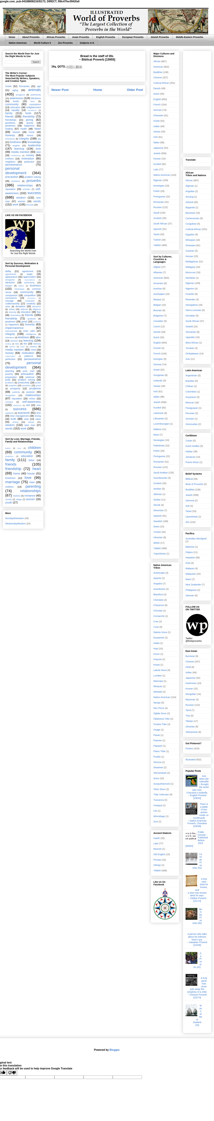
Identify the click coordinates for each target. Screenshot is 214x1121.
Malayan (190, 568)
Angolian (190, 191)
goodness (10, 123)
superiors (9, 413)
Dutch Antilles (193, 446)
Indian (156, 126)
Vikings (157, 865)
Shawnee (158, 767)
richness (9, 402)
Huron (156, 654)
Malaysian (191, 574)
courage (9, 300)
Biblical (189, 479)
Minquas (157, 686)
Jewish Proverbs (160, 37)
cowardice (30, 301)
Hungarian (158, 375)
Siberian (157, 494)
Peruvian (190, 413)
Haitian (189, 451)
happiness (29, 125)
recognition (10, 395)
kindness (15, 142)
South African (160, 223)
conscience (35, 104)
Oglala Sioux (159, 713)
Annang (189, 196)
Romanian (24, 86)
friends (9, 116)
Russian (157, 207)
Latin (155, 169)
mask (22, 347)
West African (192, 342)
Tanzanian (191, 332)
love (38, 148)
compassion (11, 295)
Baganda (190, 207)
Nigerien (190, 288)
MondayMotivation (14, 518)
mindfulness (16, 155)
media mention (20, 152)
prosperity (15, 388)
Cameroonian (192, 218)
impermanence (14, 327)
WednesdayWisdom (15, 523)
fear (39, 312)
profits (38, 383)
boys (19, 448)
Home (12, 37)
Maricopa (158, 681)
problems (15, 181)
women (21, 201)
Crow (156, 627)
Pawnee (157, 740)
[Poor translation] (12, 1072)
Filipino (189, 552)
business (35, 285)
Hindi (188, 667)
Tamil (188, 710)
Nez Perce (158, 708)
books (16, 101)
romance (29, 495)
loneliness (10, 478)
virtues (31, 422)
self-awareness (31, 401)
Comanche (159, 616)
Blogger (114, 1049)
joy (39, 138)
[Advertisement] (197, 101)
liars (17, 344)
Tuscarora (158, 800)
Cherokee (158, 600)
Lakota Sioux (160, 670)
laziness (14, 341)
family (9, 113)
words (37, 201)
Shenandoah (159, 773)
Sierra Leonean (193, 310)
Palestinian (159, 445)
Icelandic (157, 380)
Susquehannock (161, 783)
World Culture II (42, 43)
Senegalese (192, 305)
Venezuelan (192, 424)
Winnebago (159, 816)
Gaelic (156, 838)
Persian (157, 859)
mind (33, 349)
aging (15, 90)
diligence (37, 309)
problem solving (33, 177)
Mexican (190, 402)
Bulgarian (158, 315)
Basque (157, 299)
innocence (10, 139)
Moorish (157, 849)
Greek (8, 86)
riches (32, 398)
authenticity (35, 95)
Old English (159, 854)
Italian (156, 142)
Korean (157, 158)
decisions (36, 306)
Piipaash (157, 746)
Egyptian (190, 234)
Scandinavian (160, 478)
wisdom (21, 197)
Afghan (157, 267)
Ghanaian (158, 115)
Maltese (157, 429)
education (15, 107)
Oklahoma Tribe (161, 718)
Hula (188, 563)
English (157, 99)
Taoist (156, 234)
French (157, 104)
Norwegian (158, 185)
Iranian (156, 131)
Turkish (157, 239)
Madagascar (192, 261)
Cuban (189, 440)
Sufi (187, 506)
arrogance (20, 95)
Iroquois (157, 659)
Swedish (157, 521)
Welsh (156, 543)
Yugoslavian (159, 553)
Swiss (156, 526)
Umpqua (157, 805)
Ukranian (158, 537)
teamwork (24, 412)
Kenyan (189, 256)
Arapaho (157, 583)
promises (26, 385)
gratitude (32, 319)
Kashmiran (191, 683)
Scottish (157, 218)
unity (26, 419)
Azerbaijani (159, 294)
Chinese (157, 77)
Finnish (157, 348)
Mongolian (191, 694)
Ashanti (189, 202)
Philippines (191, 590)
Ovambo (190, 294)
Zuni (155, 821)
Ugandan (190, 337)
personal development (15, 170)
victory (15, 422)
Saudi (156, 212)
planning (9, 371)
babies (8, 448)
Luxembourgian (161, 423)
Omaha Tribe (160, 724)
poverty (9, 374)
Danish (157, 88)
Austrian (157, 288)
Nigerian (157, 180)
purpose (30, 392)
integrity (24, 138)
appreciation (29, 277)
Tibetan (189, 721)
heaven (16, 132)
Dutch (156, 94)
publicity (16, 392)
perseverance (13, 164)
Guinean (190, 250)
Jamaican (190, 457)
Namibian (190, 278)
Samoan (190, 595)
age (39, 86)
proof (38, 385)
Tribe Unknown (161, 794)
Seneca (157, 762)
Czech (156, 326)
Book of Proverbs (194, 484)
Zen (187, 522)
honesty (10, 135)
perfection (29, 161)
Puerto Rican (192, 462)
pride (7, 379)
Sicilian (157, 499)
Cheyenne (158, 605)
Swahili (189, 326)
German (157, 110)
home (31, 132)
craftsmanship (12, 303)
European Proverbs (133, 37)
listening (37, 344)
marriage (12, 482)
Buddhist (157, 72)
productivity (23, 382)
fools (28, 113)
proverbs (34, 181)
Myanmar (190, 699)
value (38, 419)
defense (24, 309)
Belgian (157, 305)
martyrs (12, 347)
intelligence (31, 334)
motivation (27, 158)
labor (38, 337)
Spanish (157, 229)
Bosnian (157, 310)
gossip (30, 123)
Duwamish (158, 637)
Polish (156, 191)
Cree (155, 621)
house (31, 473)
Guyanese (191, 397)
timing (38, 416)
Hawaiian (190, 557)
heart (38, 128)
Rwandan (190, 299)
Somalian (190, 315)
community (12, 104)
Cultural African (161, 83)
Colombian (191, 391)
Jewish (156, 153)
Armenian (158, 283)
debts (7, 306)
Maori (156, 434)
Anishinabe (159, 573)
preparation (11, 377)
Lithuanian (158, 418)
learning (19, 148)
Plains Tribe (159, 751)
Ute (155, 811)
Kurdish (157, 164)
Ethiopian (190, 240)
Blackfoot (158, 594)
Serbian (157, 488)
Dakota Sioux (160, 632)
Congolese (191, 223)
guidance (37, 322)
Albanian (157, 272)
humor (30, 135)
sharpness (17, 405)
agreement (27, 271)
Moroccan (191, 272)
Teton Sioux (159, 789)
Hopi (155, 648)
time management (19, 416)
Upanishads (192, 516)
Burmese (190, 656)
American (158, 66)
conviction (31, 298)
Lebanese (158, 413)
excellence (32, 110)
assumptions (30, 280)
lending (8, 344)
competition (30, 295)
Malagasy (190, 267)
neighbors (10, 161)
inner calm (29, 331)
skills (38, 405)
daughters (9, 456)
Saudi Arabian (160, 472)
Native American (18, 43)
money (30, 155)
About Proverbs (31, 37)
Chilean (189, 386)
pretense (30, 377)
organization (10, 356)
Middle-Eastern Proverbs (189, 37)
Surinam (190, 418)
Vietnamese (192, 732)
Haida (156, 643)
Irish (155, 137)
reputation (10, 189)
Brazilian (190, 381)
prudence (35, 388)
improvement (11, 331)
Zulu (188, 359)
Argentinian (191, 375)
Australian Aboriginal (196, 538)
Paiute (156, 735)
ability (8, 271)
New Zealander (193, 584)
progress (13, 385)
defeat (12, 309)
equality (15, 110)
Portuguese (159, 196)
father (32, 460)
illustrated (190, 759)
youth (8, 502)
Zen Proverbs (65, 43)
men (38, 152)
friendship (29, 116)
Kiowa (156, 664)
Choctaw (157, 610)
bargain (8, 286)
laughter (16, 145)
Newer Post (60, 90)
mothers (9, 158)
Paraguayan (192, 408)
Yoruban (190, 348)
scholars (26, 189)
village (19, 499)
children (34, 448)
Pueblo (157, 756)
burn (33, 101)
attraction (10, 282)
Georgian (158, 359)
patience (28, 356)
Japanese (158, 148)
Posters (189, 748)
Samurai (190, 500)
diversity (12, 312)
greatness (10, 125)
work (15, 204)
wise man (30, 425)
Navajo (157, 702)
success (34, 193)
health (23, 128)
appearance (11, 277)
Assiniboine (159, 589)
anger (30, 274)
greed (24, 321)
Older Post (135, 90)
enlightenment (33, 107)
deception (20, 306)
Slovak (156, 505)
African (157, 61)
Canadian (158, 321)
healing (9, 128)
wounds (29, 205)
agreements (10, 274)
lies (25, 343)
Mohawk (157, 691)
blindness (36, 98)
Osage (156, 729)
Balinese (190, 546)
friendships (10, 120)
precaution (11, 176)
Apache (157, 578)
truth (13, 418)
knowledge (34, 142)
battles (21, 286)
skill (28, 405)
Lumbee (157, 675)
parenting (33, 486)
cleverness (19, 289)
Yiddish (157, 245)
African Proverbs (56, 37)
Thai (188, 715)
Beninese (190, 213)
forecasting (15, 315)
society (8, 499)
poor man (28, 371)
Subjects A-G (87, 43)
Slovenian (158, 510)
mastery (33, 346)
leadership (34, 145)
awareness (16, 98)
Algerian (190, 186)
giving (29, 119)
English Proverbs (105, 37)
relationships (25, 185)
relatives (17, 496)
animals (34, 90)
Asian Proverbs (80, 37)
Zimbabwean (192, 353)
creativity (30, 303)
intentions (9, 337)
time (39, 413)
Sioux (156, 778)
